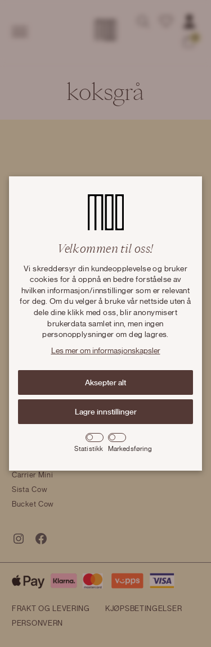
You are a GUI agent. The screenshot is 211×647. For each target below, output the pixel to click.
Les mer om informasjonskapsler (105, 351)
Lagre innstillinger (106, 412)
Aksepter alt (105, 382)
